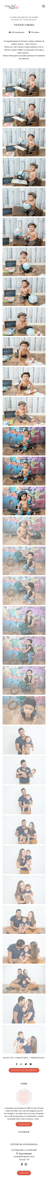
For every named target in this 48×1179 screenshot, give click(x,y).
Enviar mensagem (25, 1148)
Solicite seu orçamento (24, 1070)
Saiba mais (23, 1119)
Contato (24, 1167)
